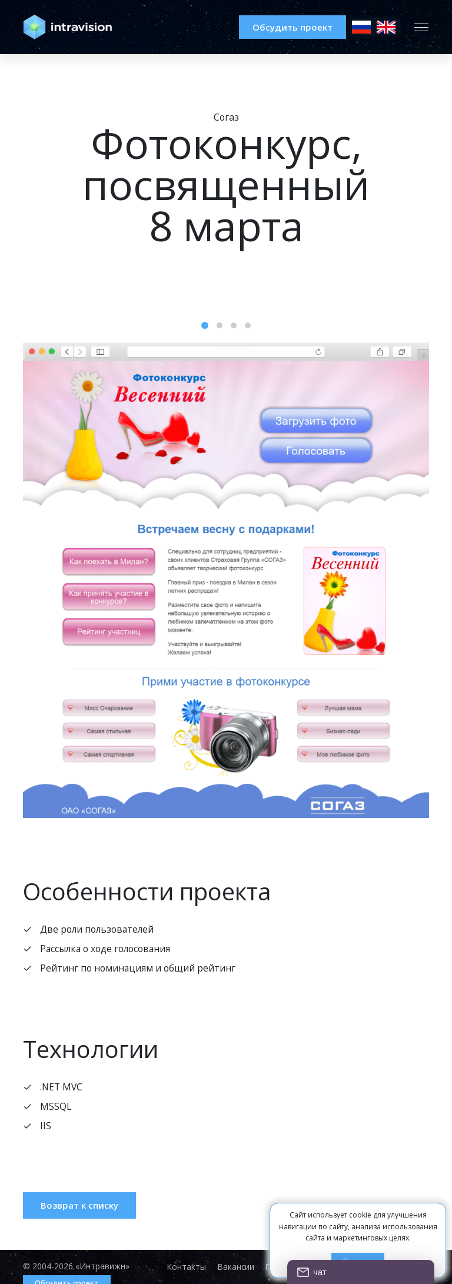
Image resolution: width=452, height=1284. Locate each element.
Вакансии (232, 1267)
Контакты (182, 1267)
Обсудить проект (286, 27)
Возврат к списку (81, 1208)
